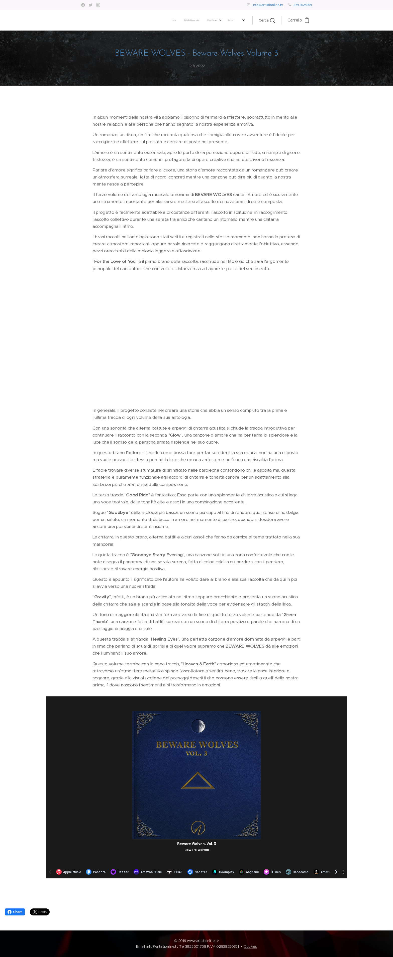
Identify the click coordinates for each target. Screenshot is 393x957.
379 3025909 (302, 5)
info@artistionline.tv (267, 5)
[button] (266, 20)
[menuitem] (170, 20)
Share (15, 912)
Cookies (250, 946)
